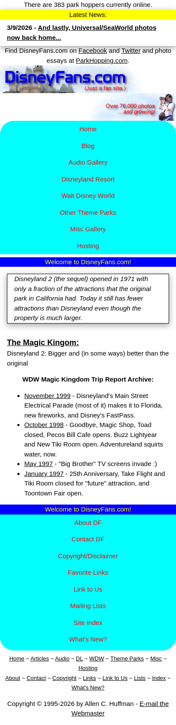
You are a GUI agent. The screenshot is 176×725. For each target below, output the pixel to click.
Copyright (64, 678)
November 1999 (47, 395)
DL (79, 658)
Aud (60, 658)
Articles (39, 658)
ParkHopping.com (101, 60)
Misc (156, 658)
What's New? (88, 639)
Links (89, 678)
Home (88, 129)
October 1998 (44, 424)
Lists (140, 678)
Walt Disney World (88, 195)
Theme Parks (127, 658)
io (67, 658)
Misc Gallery (88, 229)
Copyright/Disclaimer (88, 556)
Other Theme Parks (88, 212)
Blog (88, 145)
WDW (96, 658)
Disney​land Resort (88, 179)
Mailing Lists (88, 605)
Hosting (88, 245)
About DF (87, 522)
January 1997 (44, 473)
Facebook (92, 50)
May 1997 (38, 463)
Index (159, 678)
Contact (36, 678)
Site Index (88, 622)
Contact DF (88, 539)
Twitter (130, 50)
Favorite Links (88, 572)
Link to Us (88, 589)
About (12, 678)
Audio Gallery (88, 162)
